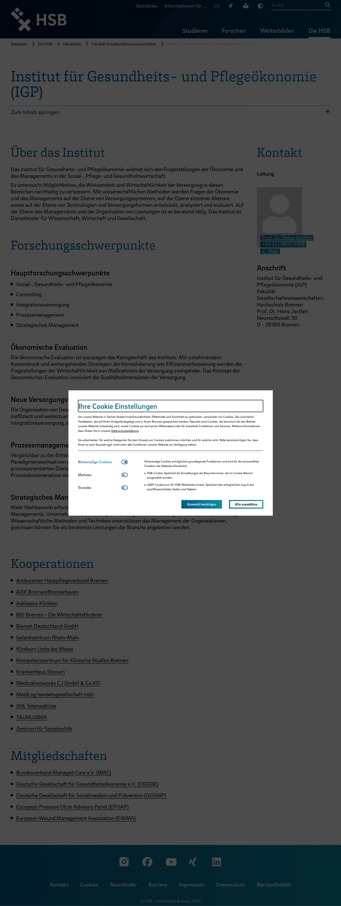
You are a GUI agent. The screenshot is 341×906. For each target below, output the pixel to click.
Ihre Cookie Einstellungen (117, 406)
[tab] (99, 462)
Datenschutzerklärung (125, 431)
